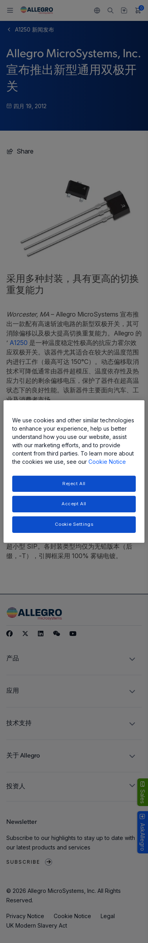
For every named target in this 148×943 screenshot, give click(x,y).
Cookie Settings (74, 524)
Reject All (74, 483)
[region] (74, 471)
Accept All (74, 504)
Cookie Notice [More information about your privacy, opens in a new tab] (107, 461)
